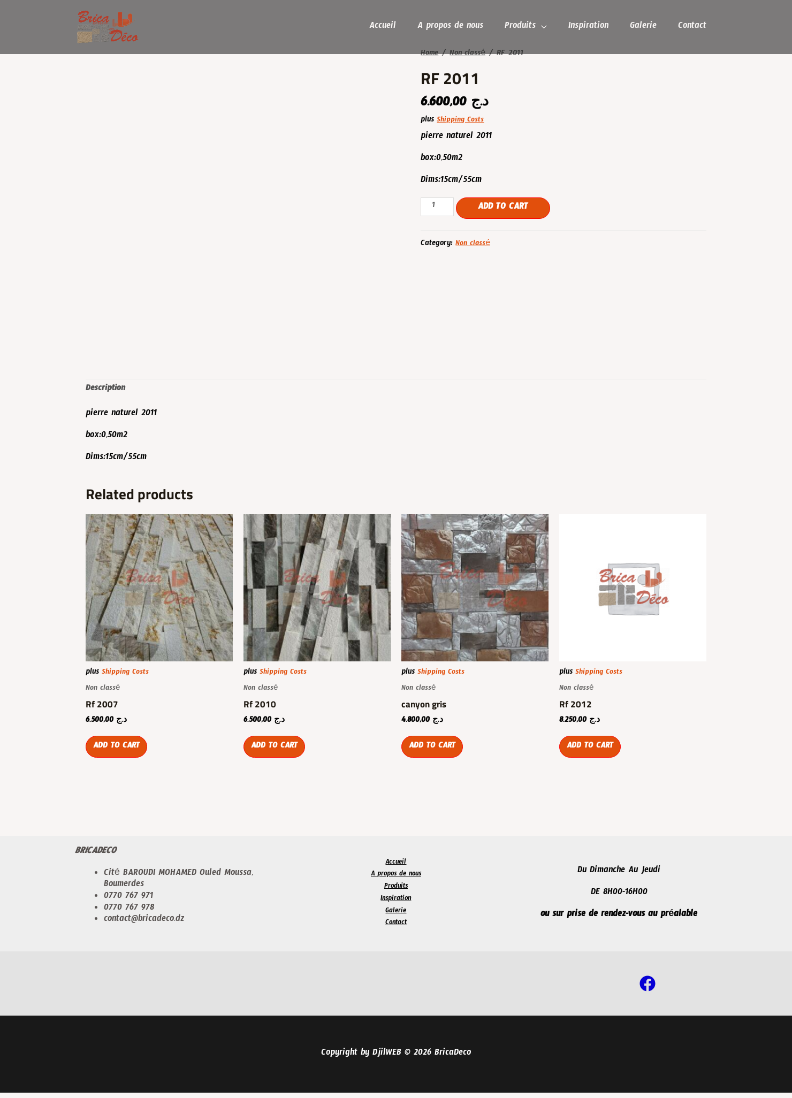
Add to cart (505, 208)
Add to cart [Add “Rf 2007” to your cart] (119, 753)
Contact (693, 27)
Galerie (646, 27)
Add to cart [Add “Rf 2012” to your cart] (593, 753)
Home (430, 54)
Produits (527, 27)
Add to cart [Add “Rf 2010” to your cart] (277, 753)
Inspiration (594, 27)
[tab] (106, 390)
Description (106, 390)
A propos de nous (460, 27)
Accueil (394, 27)
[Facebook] (647, 989)
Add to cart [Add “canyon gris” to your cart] (435, 753)
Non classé (470, 54)
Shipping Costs (461, 121)
